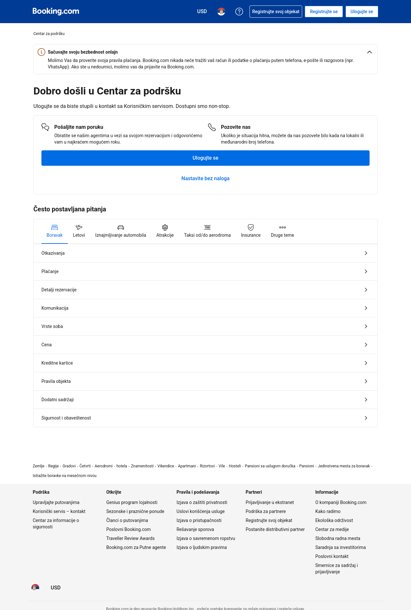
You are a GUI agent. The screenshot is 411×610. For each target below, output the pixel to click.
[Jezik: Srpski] (35, 588)
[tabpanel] (205, 335)
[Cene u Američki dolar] (56, 588)
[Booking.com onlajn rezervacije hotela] (56, 11)
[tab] (54, 231)
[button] (205, 52)
